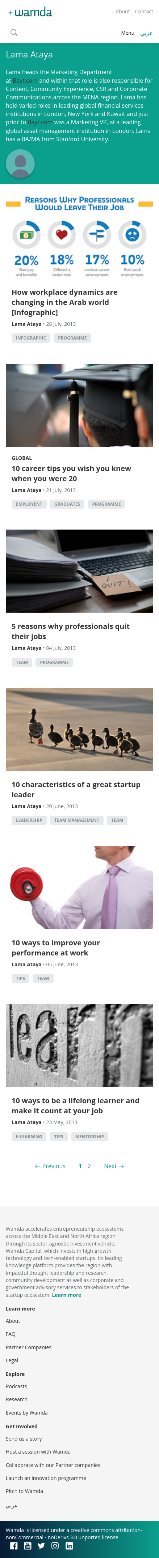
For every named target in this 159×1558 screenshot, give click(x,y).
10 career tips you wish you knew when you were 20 (71, 473)
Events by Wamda (27, 1412)
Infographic (31, 338)
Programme (72, 338)
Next (110, 1166)
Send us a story (24, 1438)
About (123, 11)
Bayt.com (25, 81)
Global (22, 457)
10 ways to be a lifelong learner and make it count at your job (75, 1105)
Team (22, 662)
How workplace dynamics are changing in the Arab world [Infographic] (65, 302)
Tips (20, 978)
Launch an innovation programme (46, 1478)
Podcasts (16, 1386)
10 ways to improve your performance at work (56, 948)
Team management (76, 820)
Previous (54, 1166)
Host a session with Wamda (38, 1451)
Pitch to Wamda (24, 1491)
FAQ (11, 1333)
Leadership (29, 820)
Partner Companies (28, 1347)
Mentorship (89, 1137)
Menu (127, 32)
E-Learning (29, 1137)
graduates (67, 504)
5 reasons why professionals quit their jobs (71, 631)
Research (17, 1399)
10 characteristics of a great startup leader (76, 789)
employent (29, 504)
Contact (144, 11)
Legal (12, 1360)
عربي (146, 33)
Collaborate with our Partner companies (53, 1465)
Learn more (66, 1294)
